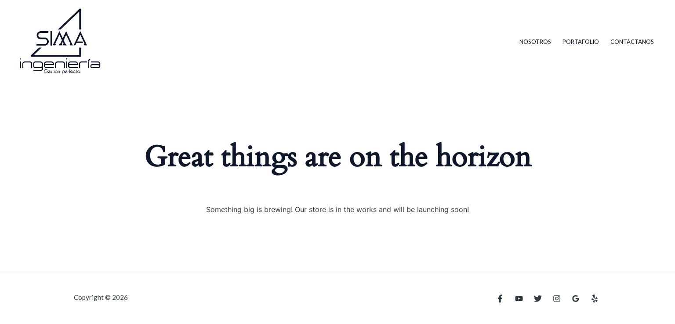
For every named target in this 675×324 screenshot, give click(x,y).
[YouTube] (519, 298)
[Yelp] (595, 298)
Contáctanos (632, 41)
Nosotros (535, 41)
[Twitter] (538, 298)
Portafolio (580, 41)
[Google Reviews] (576, 298)
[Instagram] (557, 298)
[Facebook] (500, 298)
